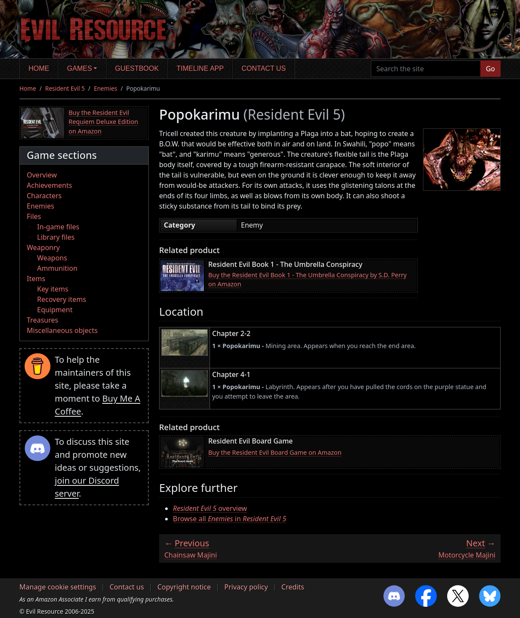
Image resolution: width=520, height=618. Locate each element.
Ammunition (57, 268)
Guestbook (137, 68)
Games (79, 68)
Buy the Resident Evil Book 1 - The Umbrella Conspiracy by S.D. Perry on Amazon (307, 279)
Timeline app (200, 68)
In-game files (58, 226)
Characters (44, 195)
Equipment (54, 309)
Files (34, 216)
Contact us (263, 68)
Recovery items (61, 299)
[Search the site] (426, 68)
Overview (42, 175)
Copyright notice (184, 587)
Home (38, 68)
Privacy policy (246, 587)
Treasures (42, 320)
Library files (56, 237)
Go (490, 68)
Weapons (52, 258)
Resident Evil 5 (65, 88)
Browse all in (229, 518)
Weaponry (43, 247)
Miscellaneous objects (62, 330)
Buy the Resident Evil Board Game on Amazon (274, 452)
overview (210, 508)
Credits (293, 587)
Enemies (105, 88)
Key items (52, 289)
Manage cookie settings (57, 587)
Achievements (49, 185)
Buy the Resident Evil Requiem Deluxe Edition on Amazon (103, 121)
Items (36, 278)
